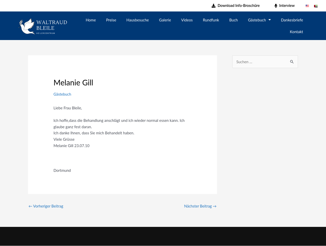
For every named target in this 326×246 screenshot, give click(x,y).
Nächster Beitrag (200, 206)
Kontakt (296, 31)
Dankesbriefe (292, 20)
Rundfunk (211, 20)
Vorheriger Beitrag (46, 206)
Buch (233, 20)
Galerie (165, 20)
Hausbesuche (137, 20)
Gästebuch (259, 19)
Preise (111, 20)
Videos (187, 20)
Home (91, 20)
